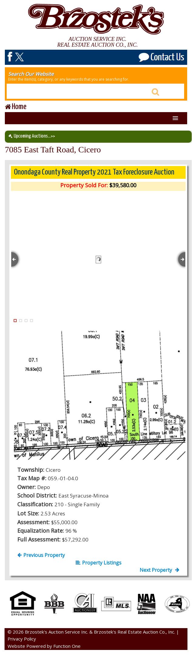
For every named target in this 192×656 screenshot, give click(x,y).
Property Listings (98, 562)
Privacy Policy (22, 639)
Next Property (159, 570)
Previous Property (41, 555)
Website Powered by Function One (44, 646)
